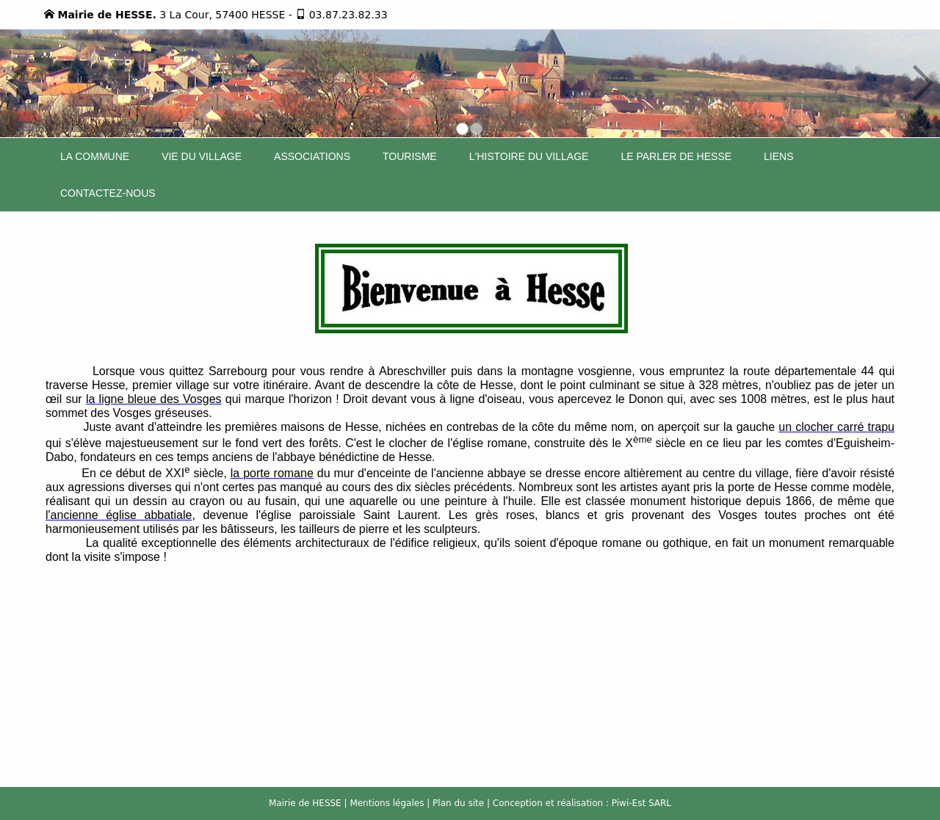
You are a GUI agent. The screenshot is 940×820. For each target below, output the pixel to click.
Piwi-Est (629, 803)
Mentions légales (387, 803)
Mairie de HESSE (305, 803)
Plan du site (458, 803)
